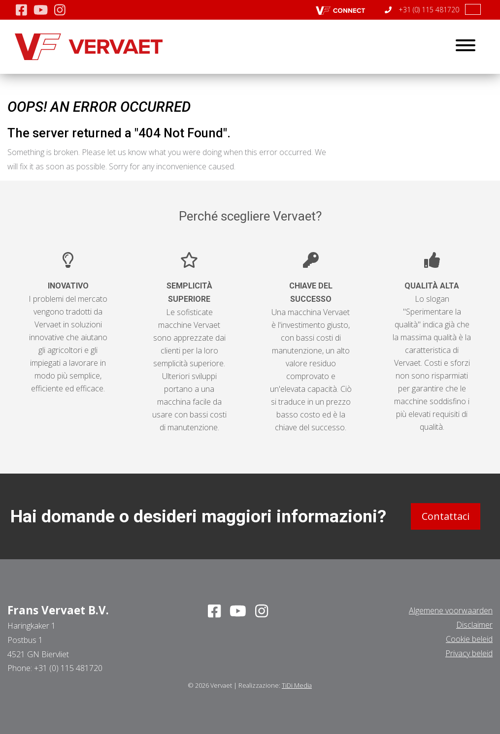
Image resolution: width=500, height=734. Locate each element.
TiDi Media (297, 685)
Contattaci (445, 516)
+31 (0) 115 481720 (422, 9)
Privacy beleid (469, 652)
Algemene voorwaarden (451, 610)
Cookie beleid (469, 639)
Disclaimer (474, 624)
